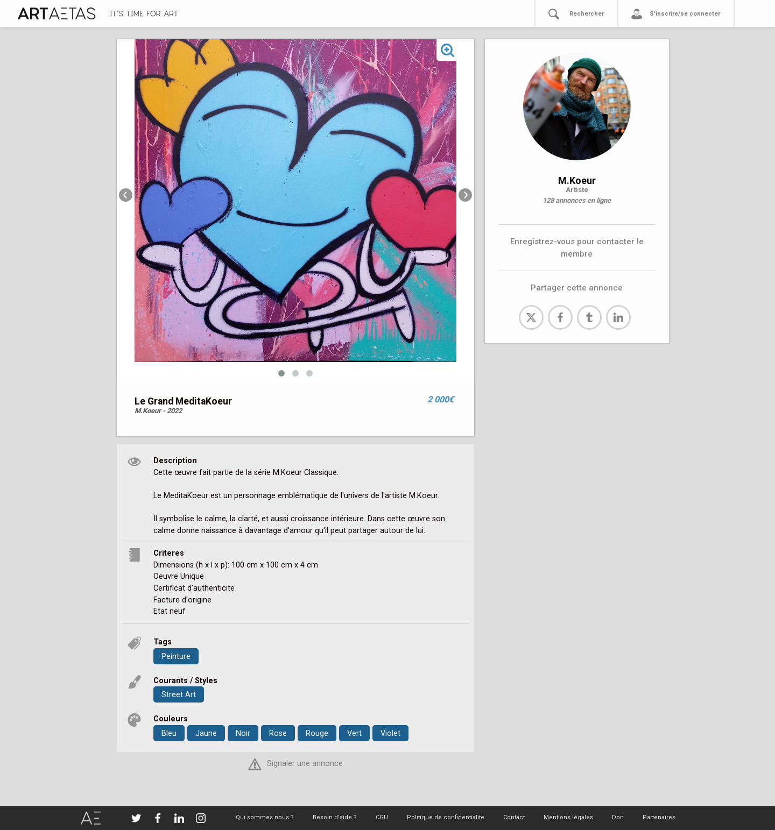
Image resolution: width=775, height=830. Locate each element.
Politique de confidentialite (445, 817)
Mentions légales (568, 817)
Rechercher (586, 13)
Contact (514, 817)
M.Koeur (577, 180)
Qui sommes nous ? (265, 817)
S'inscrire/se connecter (685, 13)
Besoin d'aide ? (335, 817)
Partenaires (659, 817)
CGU (382, 817)
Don (618, 817)
